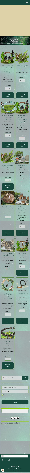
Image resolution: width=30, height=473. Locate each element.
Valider (15, 402)
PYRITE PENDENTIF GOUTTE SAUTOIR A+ (8, 295)
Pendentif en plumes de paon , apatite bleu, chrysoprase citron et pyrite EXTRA (22, 119)
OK (25, 378)
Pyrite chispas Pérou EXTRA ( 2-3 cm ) (8, 208)
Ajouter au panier (7, 95)
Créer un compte (4, 398)
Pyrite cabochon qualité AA (22, 166)
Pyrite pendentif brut (22, 254)
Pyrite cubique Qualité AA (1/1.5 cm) (22, 208)
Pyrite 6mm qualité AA (22, 66)
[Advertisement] (15, 21)
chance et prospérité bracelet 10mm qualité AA (7, 117)
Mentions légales (15, 466)
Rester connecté (7, 395)
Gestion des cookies (15, 471)
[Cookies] (2, 470)
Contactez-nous (7, 411)
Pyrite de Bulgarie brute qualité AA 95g (8, 254)
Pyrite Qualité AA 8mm (7, 342)
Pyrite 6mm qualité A (7, 166)
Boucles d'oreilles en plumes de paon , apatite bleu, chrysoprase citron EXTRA (7, 69)
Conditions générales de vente (15, 468)
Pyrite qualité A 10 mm (22, 294)
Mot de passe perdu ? (10, 398)
